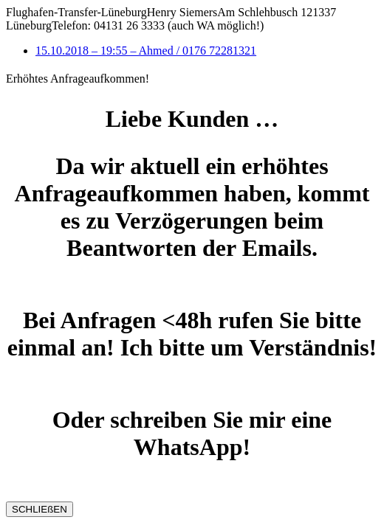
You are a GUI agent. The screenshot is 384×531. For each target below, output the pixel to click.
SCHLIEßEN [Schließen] (39, 509)
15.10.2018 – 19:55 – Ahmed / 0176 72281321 (145, 50)
